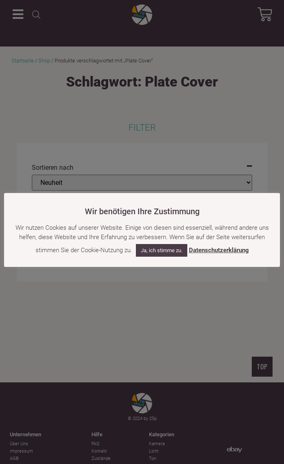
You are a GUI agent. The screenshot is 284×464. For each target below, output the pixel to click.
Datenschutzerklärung (219, 250)
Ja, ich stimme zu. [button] (161, 250)
